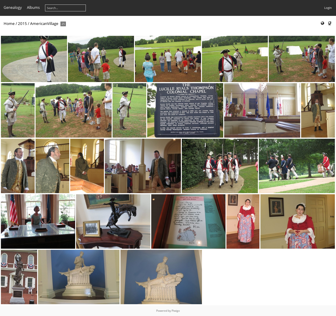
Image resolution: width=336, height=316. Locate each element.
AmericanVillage (44, 23)
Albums (33, 7)
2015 (22, 23)
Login (328, 8)
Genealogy (13, 7)
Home (9, 23)
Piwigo (176, 311)
